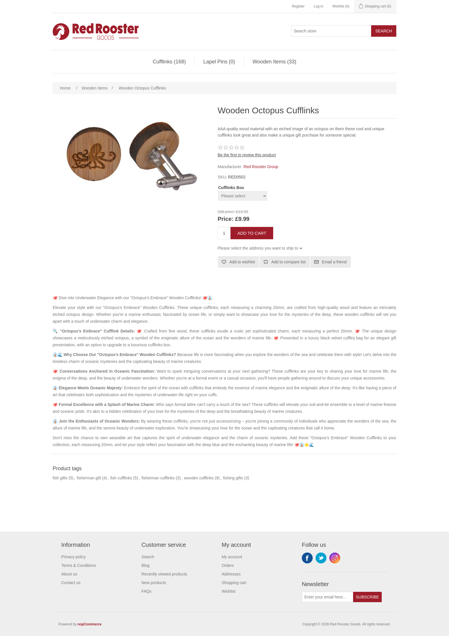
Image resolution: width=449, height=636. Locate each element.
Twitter (321, 558)
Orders (228, 565)
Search (383, 31)
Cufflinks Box (231, 187)
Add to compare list (288, 262)
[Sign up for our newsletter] (327, 597)
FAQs (146, 591)
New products (153, 582)
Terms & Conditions (78, 565)
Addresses (231, 574)
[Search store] (331, 31)
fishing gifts (233, 478)
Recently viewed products (164, 574)
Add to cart (251, 233)
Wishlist (228, 591)
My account (232, 557)
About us (69, 574)
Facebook (307, 558)
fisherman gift (89, 478)
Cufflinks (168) (169, 62)
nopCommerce (90, 624)
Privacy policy (73, 557)
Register (298, 6)
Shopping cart (234, 582)
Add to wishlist (242, 262)
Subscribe (367, 597)
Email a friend (334, 262)
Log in (318, 6)
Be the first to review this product (247, 155)
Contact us (70, 582)
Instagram (334, 558)
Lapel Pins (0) (219, 62)
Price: (226, 219)
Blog (145, 565)
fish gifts (60, 478)
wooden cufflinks (199, 478)
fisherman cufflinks (158, 478)
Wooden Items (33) (274, 62)
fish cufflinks (121, 478)
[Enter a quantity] (224, 233)
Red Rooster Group (260, 166)
